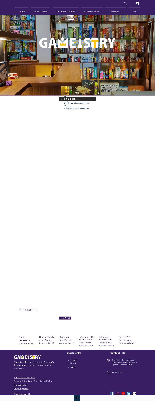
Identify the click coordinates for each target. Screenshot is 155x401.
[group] (77, 331)
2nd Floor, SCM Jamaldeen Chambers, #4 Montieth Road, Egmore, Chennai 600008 (124, 362)
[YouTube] (123, 393)
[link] (125, 3)
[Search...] (77, 99)
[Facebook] (112, 393)
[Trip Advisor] (134, 393)
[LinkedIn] (128, 393)
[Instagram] (117, 393)
